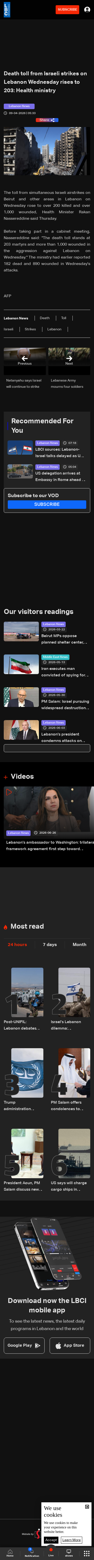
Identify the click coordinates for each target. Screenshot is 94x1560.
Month (79, 945)
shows (69, 1553)
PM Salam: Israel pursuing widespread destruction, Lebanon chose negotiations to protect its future (65, 705)
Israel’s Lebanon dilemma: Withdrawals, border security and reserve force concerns (70, 1026)
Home (10, 1553)
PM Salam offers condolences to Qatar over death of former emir (69, 1106)
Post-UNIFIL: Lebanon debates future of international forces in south (22, 1026)
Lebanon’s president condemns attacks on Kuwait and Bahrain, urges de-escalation (65, 738)
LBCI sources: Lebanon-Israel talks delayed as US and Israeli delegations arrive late (59, 453)
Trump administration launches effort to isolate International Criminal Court (22, 1106)
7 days (50, 945)
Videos (22, 776)
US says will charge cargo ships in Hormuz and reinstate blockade (69, 1187)
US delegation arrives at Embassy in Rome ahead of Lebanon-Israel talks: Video (60, 477)
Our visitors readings (38, 611)
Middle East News (55, 657)
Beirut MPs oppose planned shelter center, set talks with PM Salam (63, 640)
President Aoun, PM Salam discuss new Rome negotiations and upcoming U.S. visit (22, 1187)
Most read (27, 926)
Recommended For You (42, 426)
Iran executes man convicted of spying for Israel (63, 673)
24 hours (17, 945)
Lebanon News (47, 443)
